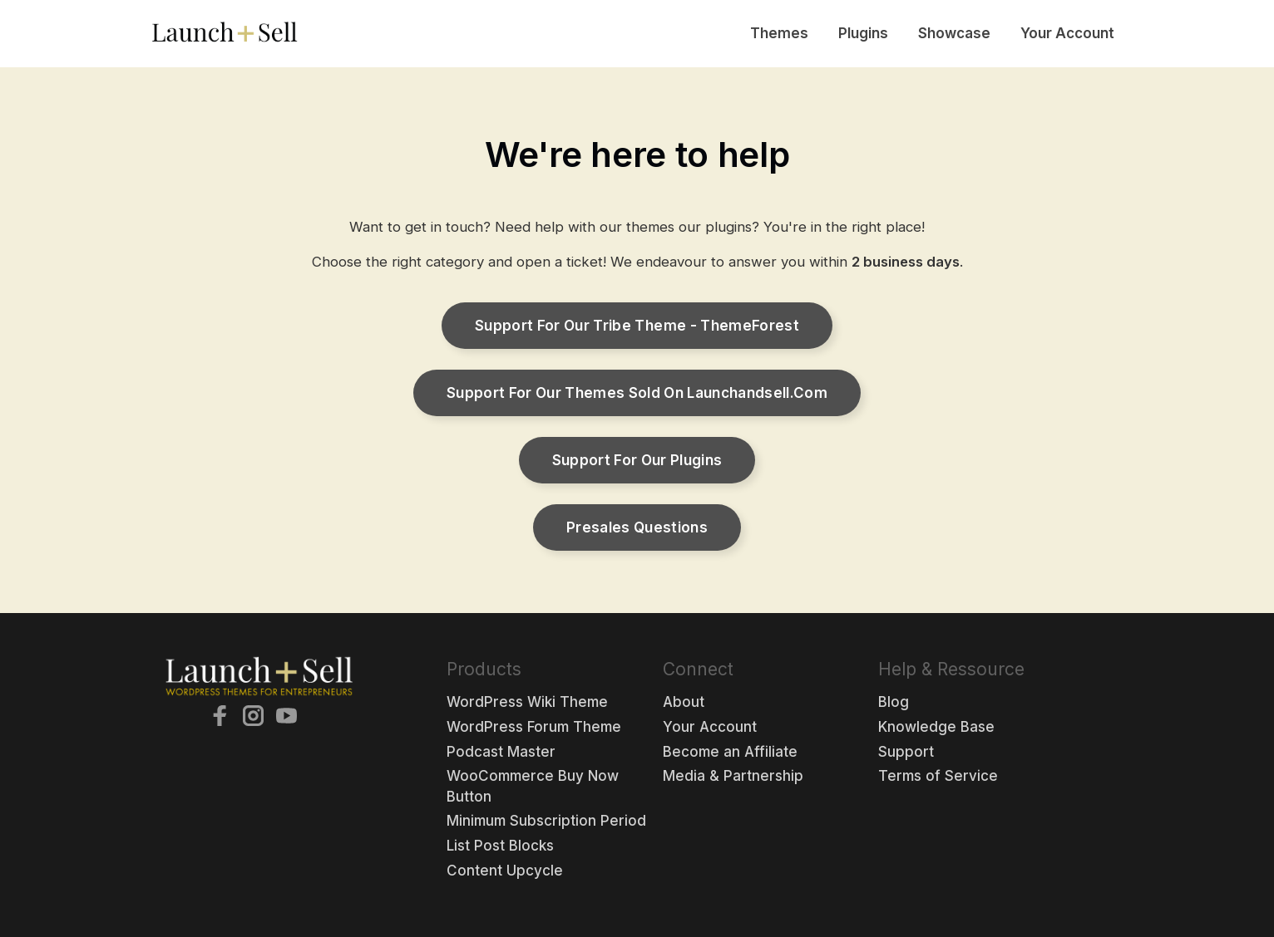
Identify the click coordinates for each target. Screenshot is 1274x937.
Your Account (1067, 33)
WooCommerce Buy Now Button (533, 786)
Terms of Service (938, 776)
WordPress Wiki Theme (527, 702)
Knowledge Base (936, 727)
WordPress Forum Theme (534, 727)
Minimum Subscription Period (546, 820)
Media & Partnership (733, 776)
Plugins (863, 33)
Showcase (954, 33)
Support (906, 751)
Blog (893, 702)
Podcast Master (501, 751)
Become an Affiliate (730, 751)
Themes (779, 33)
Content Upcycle (505, 870)
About (683, 702)
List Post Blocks (500, 845)
